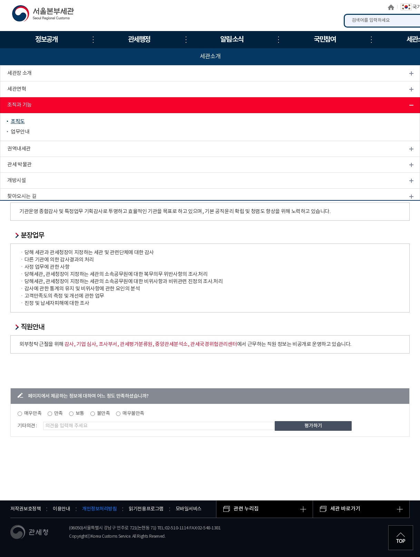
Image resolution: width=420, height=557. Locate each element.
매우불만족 (133, 413)
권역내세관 (19, 149)
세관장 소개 (19, 73)
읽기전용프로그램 (146, 509)
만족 (58, 413)
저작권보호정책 (25, 509)
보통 (80, 413)
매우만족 (32, 413)
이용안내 (61, 509)
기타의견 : (27, 426)
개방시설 (16, 180)
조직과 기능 (19, 105)
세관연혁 (16, 89)
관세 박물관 (19, 165)
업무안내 (20, 132)
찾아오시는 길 (21, 196)
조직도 (18, 122)
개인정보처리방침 (99, 509)
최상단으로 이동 (401, 538)
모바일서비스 (189, 509)
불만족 (103, 413)
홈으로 (391, 7)
